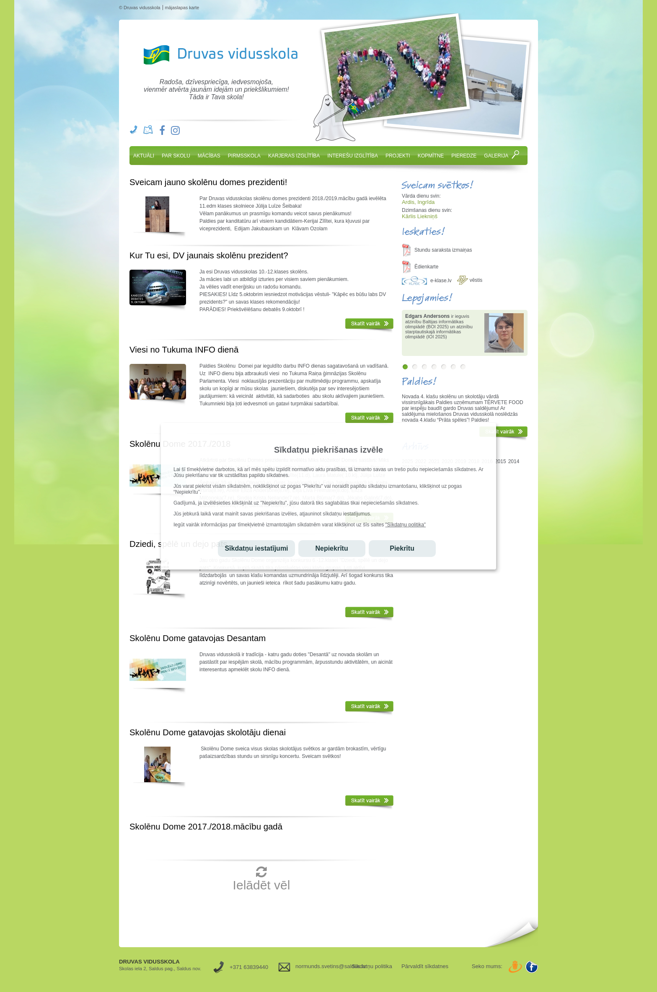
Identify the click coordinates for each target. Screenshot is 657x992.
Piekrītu (402, 548)
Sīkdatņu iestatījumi (256, 548)
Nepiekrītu (331, 548)
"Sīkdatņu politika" (405, 525)
